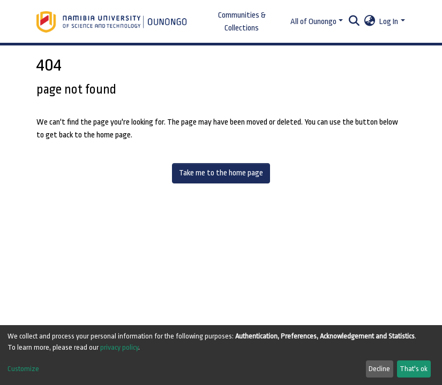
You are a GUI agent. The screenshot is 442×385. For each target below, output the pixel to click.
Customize (23, 369)
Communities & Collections (242, 22)
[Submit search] (354, 22)
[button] (369, 22)
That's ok (414, 369)
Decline (379, 369)
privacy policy (119, 347)
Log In (388, 21)
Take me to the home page (221, 173)
